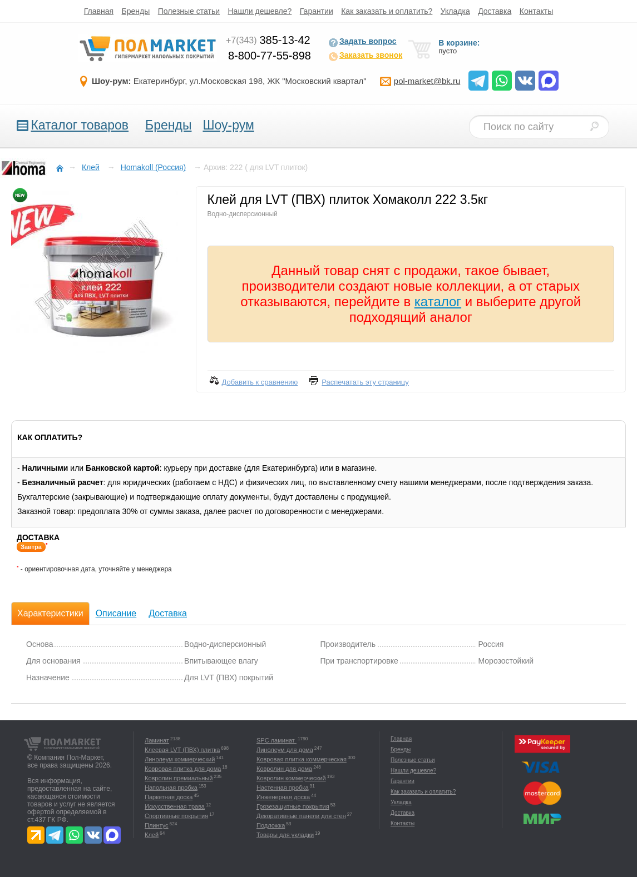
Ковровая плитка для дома (183, 768)
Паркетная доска (168, 797)
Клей (152, 834)
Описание (116, 613)
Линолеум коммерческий (180, 759)
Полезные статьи (189, 11)
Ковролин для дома (284, 768)
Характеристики (50, 613)
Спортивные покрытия (176, 816)
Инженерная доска (283, 797)
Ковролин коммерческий (291, 778)
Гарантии (316, 11)
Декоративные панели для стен (301, 816)
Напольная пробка (171, 787)
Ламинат (157, 740)
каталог (437, 301)
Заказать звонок (365, 56)
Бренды (136, 11)
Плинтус (157, 825)
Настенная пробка (282, 787)
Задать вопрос (362, 42)
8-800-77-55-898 (269, 55)
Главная (98, 11)
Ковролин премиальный (179, 778)
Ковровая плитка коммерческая (301, 759)
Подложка (270, 825)
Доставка (494, 11)
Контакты (536, 11)
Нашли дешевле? (260, 11)
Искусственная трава (175, 806)
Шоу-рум (228, 125)
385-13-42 (268, 40)
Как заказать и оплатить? (386, 11)
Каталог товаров (80, 125)
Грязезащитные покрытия (292, 806)
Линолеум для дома (284, 749)
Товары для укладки (285, 834)
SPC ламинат (276, 740)
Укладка (455, 11)
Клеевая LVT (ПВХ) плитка (182, 749)
